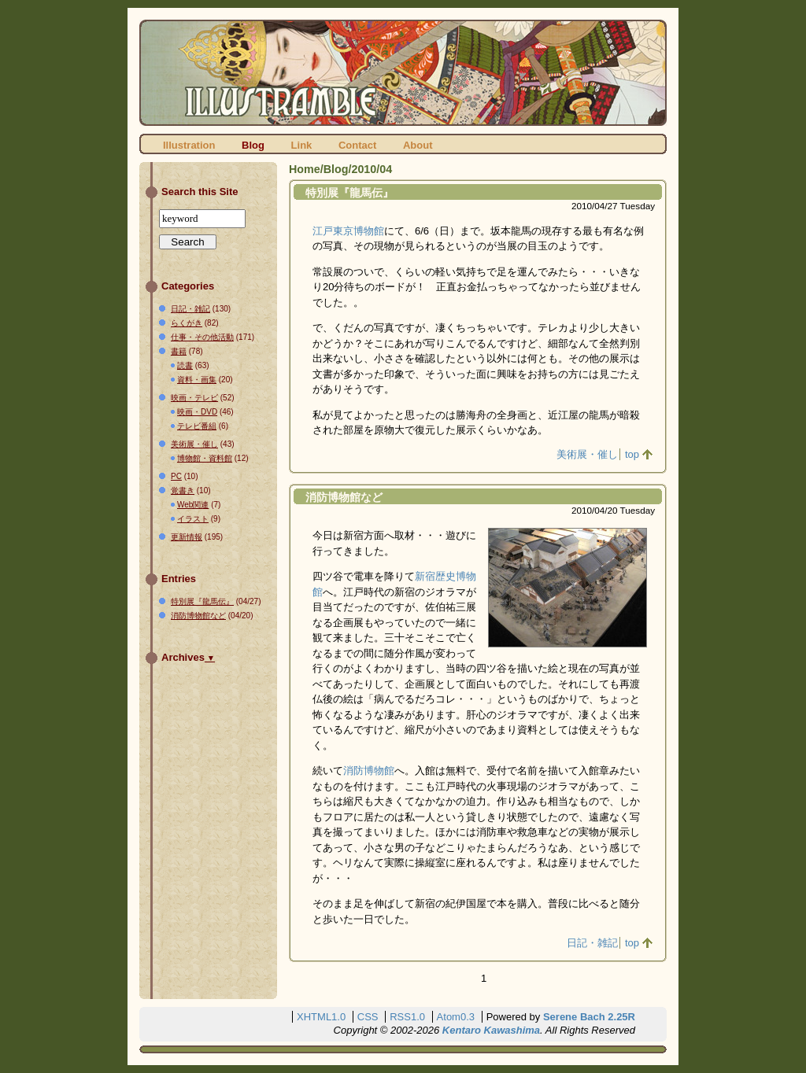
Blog (253, 145)
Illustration (189, 145)
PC (176, 476)
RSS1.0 (407, 1017)
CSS (368, 1017)
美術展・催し (587, 454)
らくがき (186, 323)
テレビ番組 (196, 426)
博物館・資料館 (204, 458)
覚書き (182, 490)
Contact (357, 145)
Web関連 (193, 504)
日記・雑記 (592, 943)
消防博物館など (344, 497)
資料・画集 (196, 379)
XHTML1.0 (321, 1017)
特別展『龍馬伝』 (349, 192)
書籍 (179, 351)
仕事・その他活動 (202, 337)
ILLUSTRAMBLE (403, 73)
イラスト (193, 518)
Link (301, 145)
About (418, 145)
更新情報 (186, 537)
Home (304, 169)
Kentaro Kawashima (491, 1030)
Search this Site (199, 191)
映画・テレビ (194, 397)
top (632, 454)
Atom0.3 (456, 1017)
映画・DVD (197, 411)
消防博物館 (368, 770)
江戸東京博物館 (348, 231)
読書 (185, 365)
